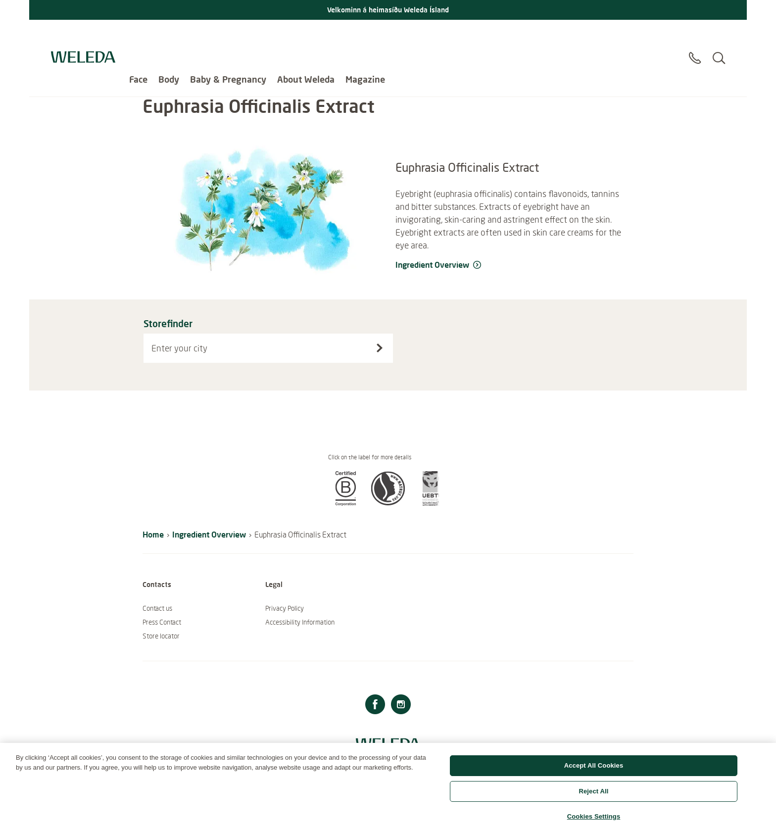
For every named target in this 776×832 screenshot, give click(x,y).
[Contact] (695, 39)
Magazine (365, 34)
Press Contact (162, 622)
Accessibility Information (300, 622)
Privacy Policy (284, 608)
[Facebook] (375, 705)
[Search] (719, 39)
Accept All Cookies (594, 773)
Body (168, 34)
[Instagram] (401, 705)
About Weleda (306, 34)
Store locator (161, 636)
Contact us (157, 608)
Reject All (593, 798)
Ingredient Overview (209, 534)
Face (138, 34)
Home (153, 534)
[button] (345, 503)
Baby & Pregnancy (228, 34)
